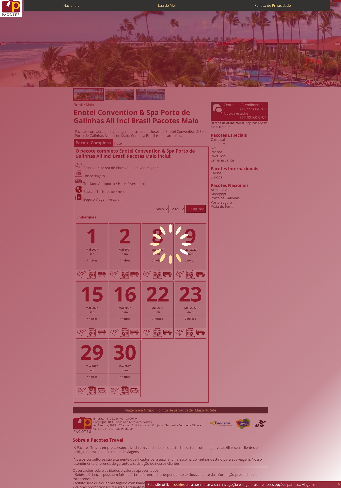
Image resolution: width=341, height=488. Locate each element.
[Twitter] (338, 1)
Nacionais (71, 5)
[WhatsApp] (335, 1)
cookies (178, 484)
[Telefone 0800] (333, 1)
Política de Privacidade (272, 5)
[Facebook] (340, 1)
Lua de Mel (167, 5)
